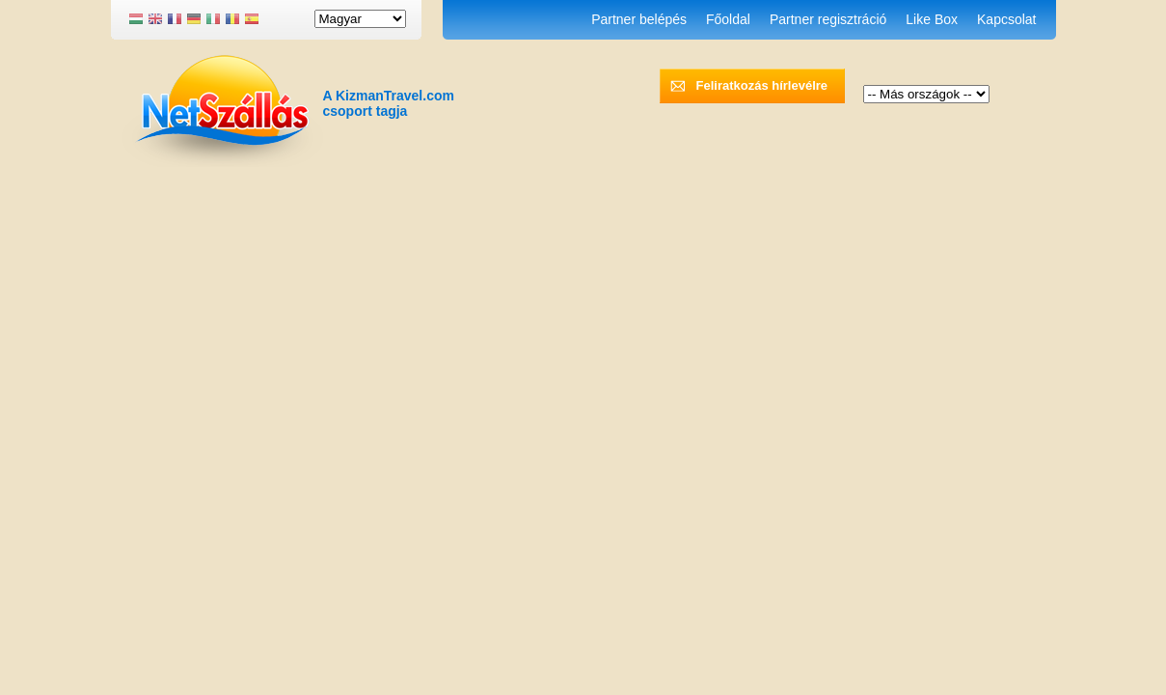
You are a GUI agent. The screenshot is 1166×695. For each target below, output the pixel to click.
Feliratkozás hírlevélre (762, 85)
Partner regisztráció (828, 19)
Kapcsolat (1006, 19)
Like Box (932, 19)
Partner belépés (639, 19)
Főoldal (728, 19)
